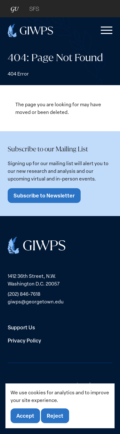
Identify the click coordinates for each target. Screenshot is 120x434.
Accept (25, 415)
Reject (55, 415)
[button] (105, 30)
